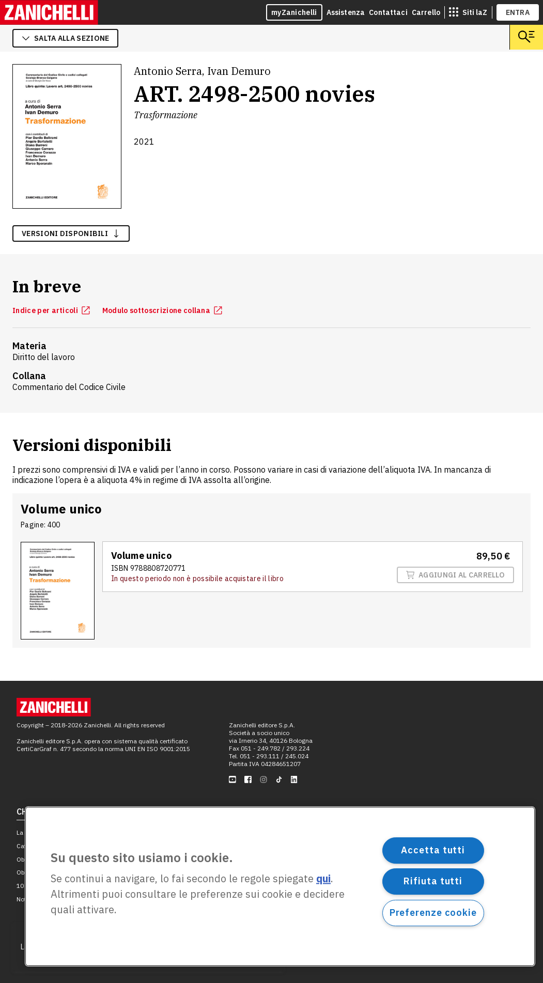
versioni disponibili (71, 233)
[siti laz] (468, 12)
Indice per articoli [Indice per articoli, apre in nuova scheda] (51, 310)
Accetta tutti (433, 850)
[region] (280, 886)
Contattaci (388, 12)
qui (323, 879)
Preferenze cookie (433, 912)
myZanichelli (294, 12)
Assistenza (346, 12)
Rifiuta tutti (433, 881)
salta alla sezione (65, 38)
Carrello (426, 12)
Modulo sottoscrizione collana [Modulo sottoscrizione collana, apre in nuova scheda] (162, 310)
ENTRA (518, 12)
